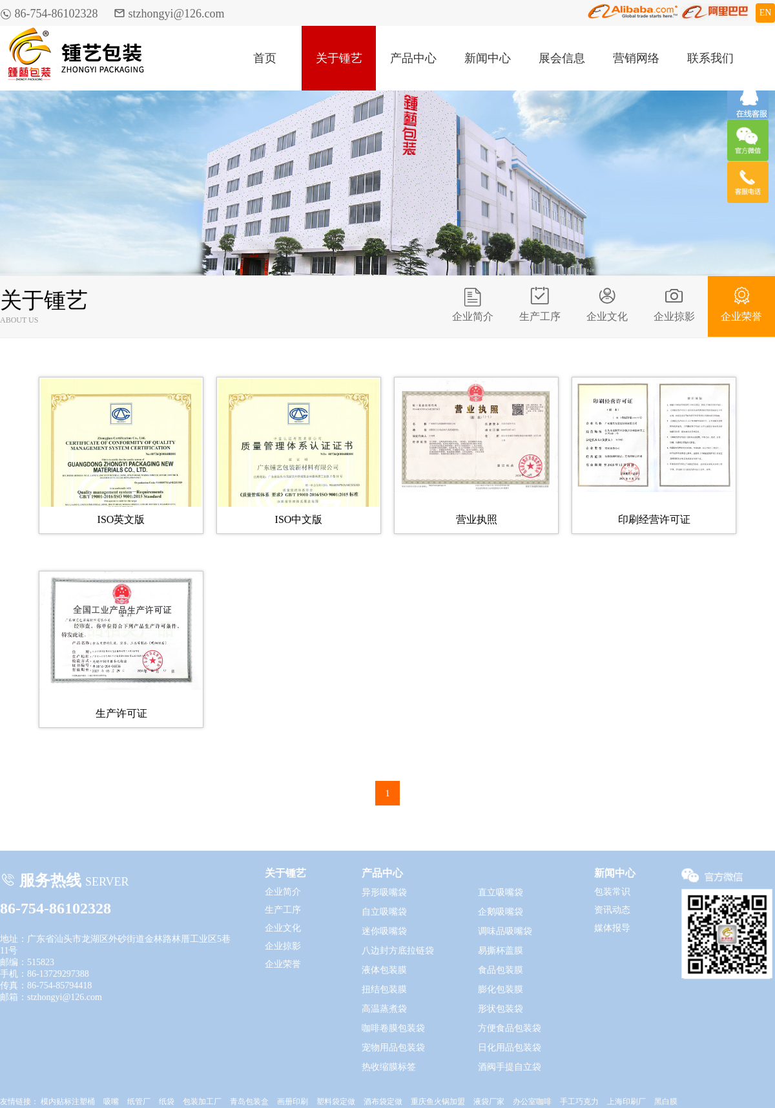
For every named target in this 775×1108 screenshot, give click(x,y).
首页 (264, 58)
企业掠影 (674, 304)
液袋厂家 (488, 1101)
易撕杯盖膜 (500, 950)
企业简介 (472, 304)
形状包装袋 (500, 1009)
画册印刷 (292, 1101)
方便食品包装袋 (509, 1028)
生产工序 (540, 304)
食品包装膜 (500, 970)
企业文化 (607, 304)
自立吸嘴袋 (384, 912)
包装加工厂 (202, 1101)
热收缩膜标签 (389, 1067)
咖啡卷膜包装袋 (393, 1028)
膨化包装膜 (500, 989)
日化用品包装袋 (509, 1047)
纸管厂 (138, 1101)
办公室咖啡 (532, 1101)
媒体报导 (612, 928)
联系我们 (710, 58)
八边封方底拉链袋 (398, 950)
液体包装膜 (384, 970)
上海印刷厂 (626, 1101)
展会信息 (562, 58)
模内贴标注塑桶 (68, 1101)
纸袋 (166, 1101)
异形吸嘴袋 (384, 892)
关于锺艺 (339, 58)
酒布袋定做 (383, 1101)
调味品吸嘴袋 (505, 931)
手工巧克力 (579, 1101)
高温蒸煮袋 (384, 1009)
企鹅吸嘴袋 (500, 912)
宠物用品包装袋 (393, 1047)
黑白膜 (665, 1101)
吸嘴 (111, 1101)
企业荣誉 (741, 304)
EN (766, 12)
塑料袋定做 (335, 1101)
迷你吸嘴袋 (384, 931)
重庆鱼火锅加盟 (438, 1101)
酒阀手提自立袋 (509, 1067)
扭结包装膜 (384, 989)
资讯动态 (612, 910)
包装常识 (612, 892)
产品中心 (413, 58)
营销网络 (636, 58)
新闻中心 (487, 58)
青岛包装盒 (249, 1101)
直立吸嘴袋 (500, 892)
